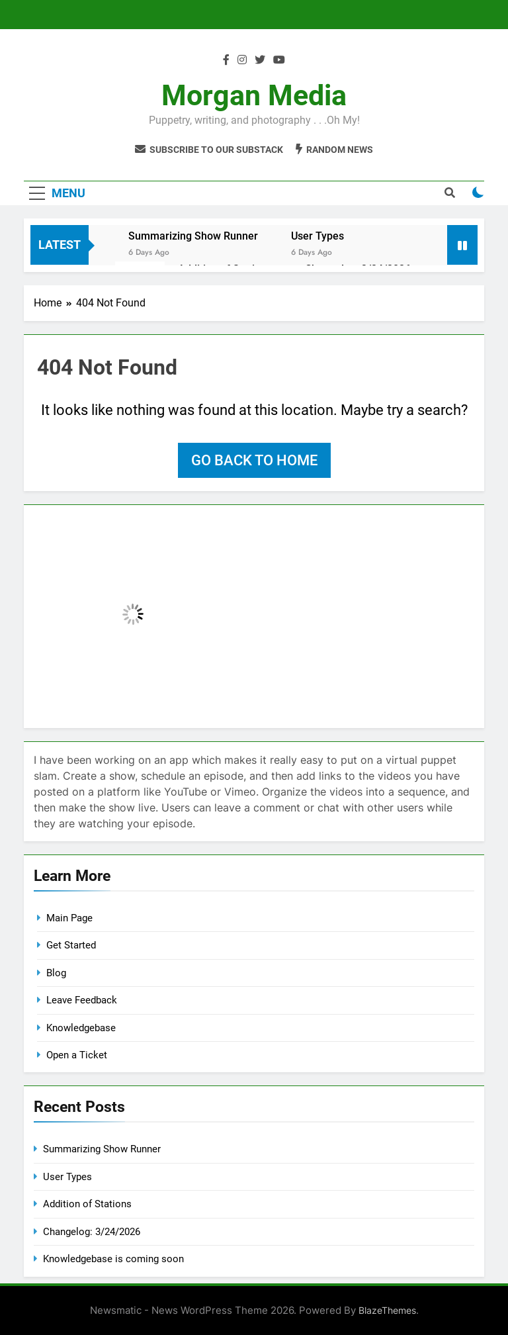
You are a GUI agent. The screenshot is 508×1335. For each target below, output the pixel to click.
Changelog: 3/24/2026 (91, 1232)
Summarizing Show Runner (193, 236)
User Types (317, 236)
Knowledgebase (81, 1028)
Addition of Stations (87, 1204)
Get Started (71, 945)
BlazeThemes (387, 1310)
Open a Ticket (76, 1055)
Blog (56, 973)
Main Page (69, 918)
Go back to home (254, 460)
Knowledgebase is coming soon (113, 1259)
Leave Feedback (81, 1000)
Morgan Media (254, 95)
